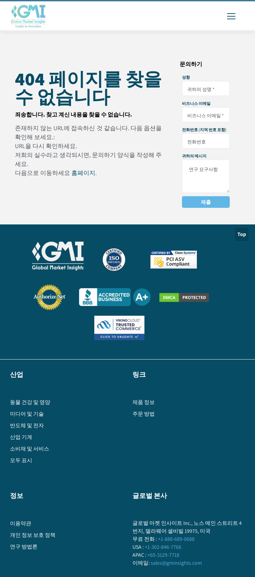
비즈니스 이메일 (196, 104)
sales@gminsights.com (176, 562)
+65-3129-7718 (162, 554)
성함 (186, 77)
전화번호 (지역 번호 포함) (204, 130)
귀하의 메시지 (194, 156)
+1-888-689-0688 (176, 539)
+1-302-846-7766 (162, 546)
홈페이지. (84, 173)
